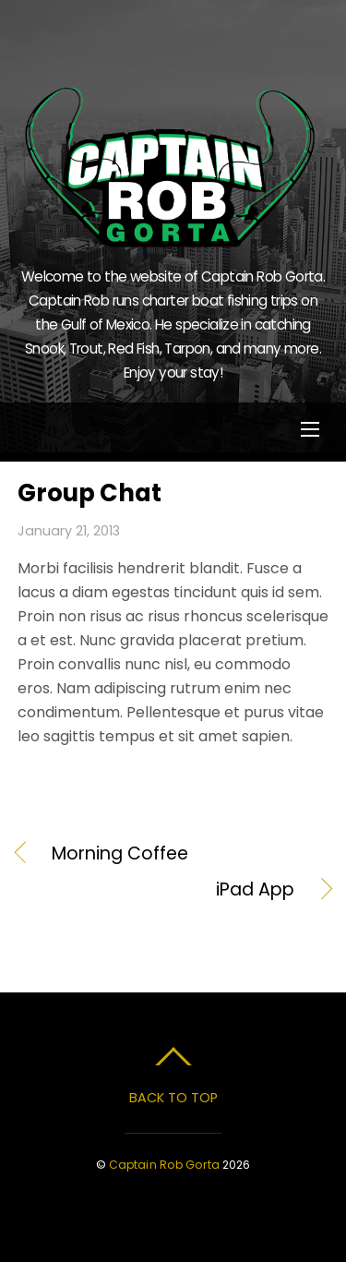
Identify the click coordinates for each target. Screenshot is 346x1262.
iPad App (156, 890)
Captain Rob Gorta (164, 1164)
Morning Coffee (120, 854)
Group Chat (89, 493)
